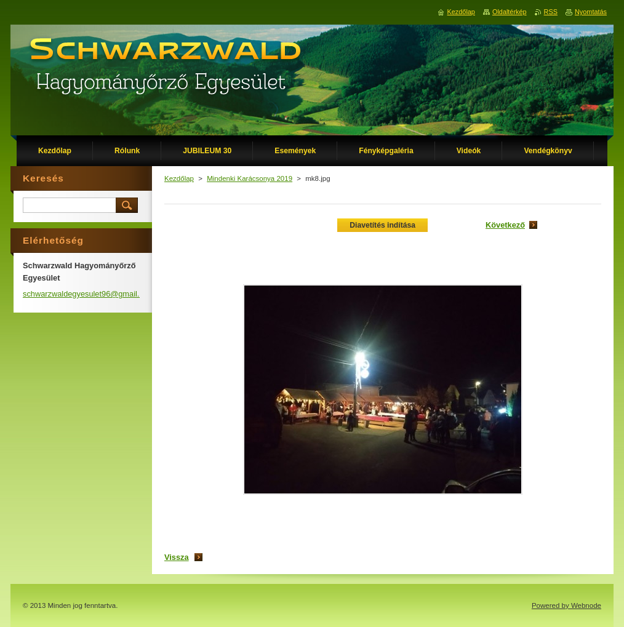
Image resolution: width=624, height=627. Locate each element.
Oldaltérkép (509, 11)
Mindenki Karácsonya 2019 (249, 178)
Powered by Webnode (566, 605)
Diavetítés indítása (382, 225)
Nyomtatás (591, 11)
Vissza (176, 557)
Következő (505, 225)
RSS (551, 11)
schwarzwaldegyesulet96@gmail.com (88, 293)
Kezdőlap (179, 178)
